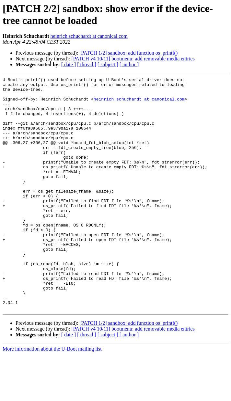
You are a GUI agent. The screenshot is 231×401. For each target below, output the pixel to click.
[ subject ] (108, 64)
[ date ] (68, 64)
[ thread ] (86, 64)
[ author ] (129, 64)
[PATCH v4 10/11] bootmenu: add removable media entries (133, 58)
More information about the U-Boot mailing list (52, 395)
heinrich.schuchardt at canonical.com (89, 36)
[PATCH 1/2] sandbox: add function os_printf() (128, 53)
